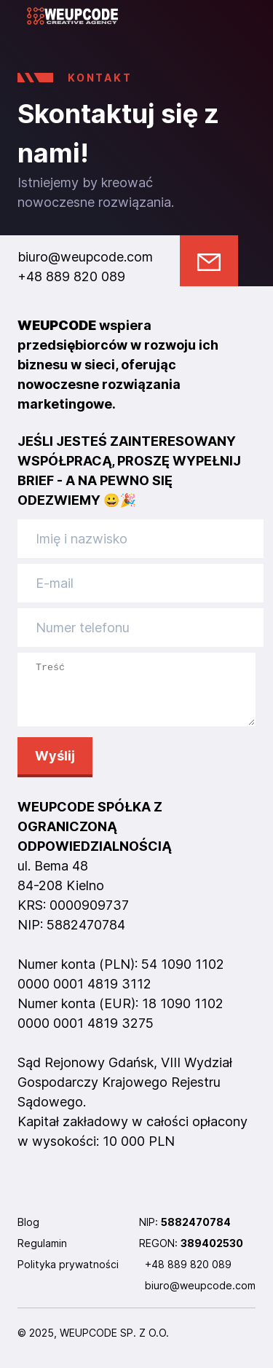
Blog (28, 1233)
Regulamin (42, 1254)
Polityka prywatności (68, 1275)
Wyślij (55, 766)
